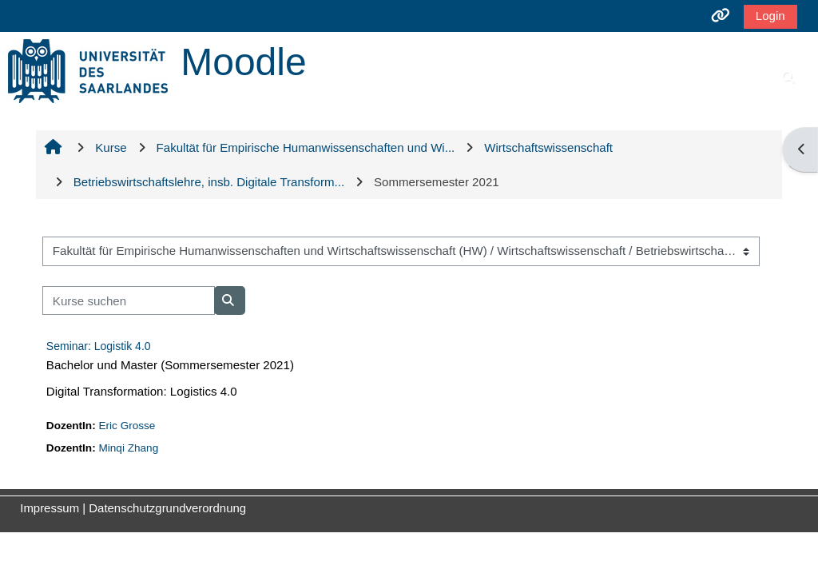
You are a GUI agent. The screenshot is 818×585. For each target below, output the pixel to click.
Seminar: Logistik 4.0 (98, 346)
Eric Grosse (126, 426)
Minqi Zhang (128, 448)
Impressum (49, 508)
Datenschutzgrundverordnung (167, 508)
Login (770, 15)
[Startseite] (88, 70)
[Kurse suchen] (128, 301)
